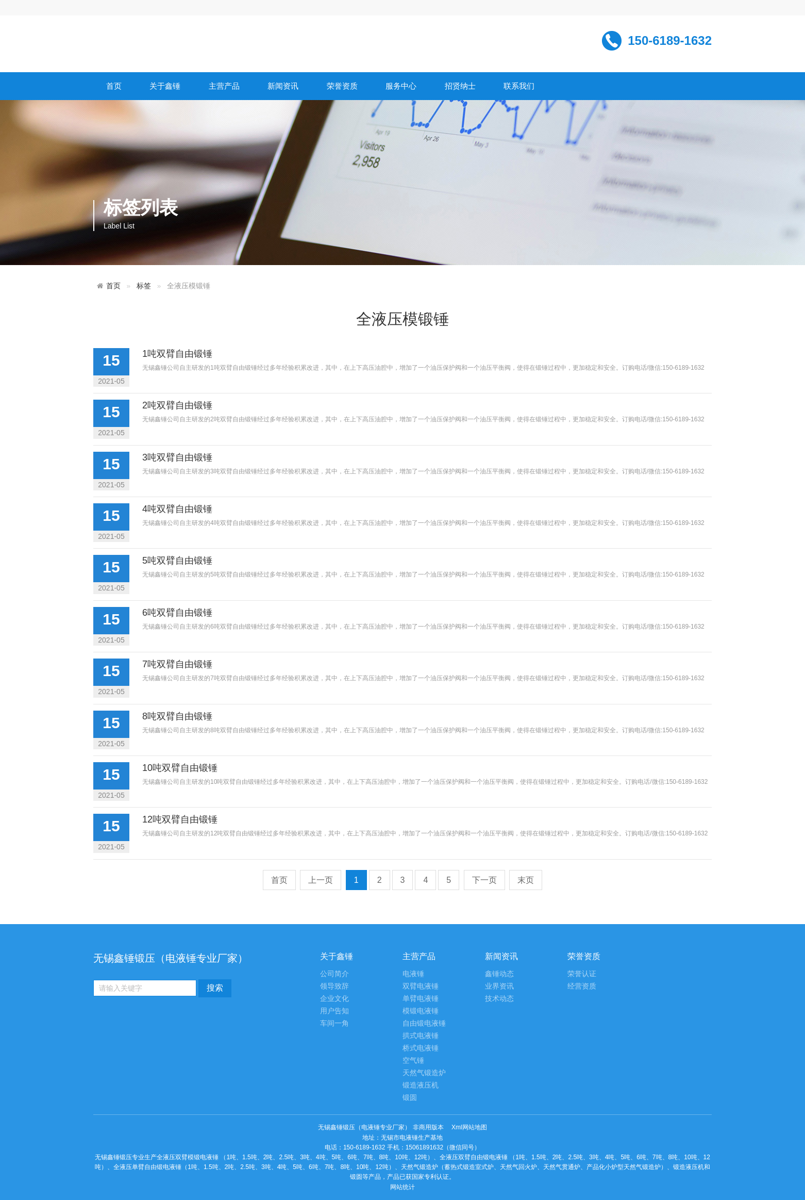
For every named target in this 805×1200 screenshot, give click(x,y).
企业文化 (334, 998)
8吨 (384, 1157)
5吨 (337, 1157)
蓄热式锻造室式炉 (469, 1167)
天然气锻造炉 (424, 1073)
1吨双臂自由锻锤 (177, 354)
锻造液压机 (420, 1085)
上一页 (320, 880)
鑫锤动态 (499, 974)
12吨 (420, 1157)
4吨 (321, 1157)
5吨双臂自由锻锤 (177, 560)
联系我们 (519, 85)
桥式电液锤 (420, 1048)
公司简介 (334, 974)
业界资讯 (499, 986)
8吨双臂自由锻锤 (177, 716)
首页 (114, 85)
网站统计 (402, 1187)
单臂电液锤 (420, 998)
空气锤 (413, 1060)
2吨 (268, 1157)
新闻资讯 (282, 85)
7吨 (368, 1157)
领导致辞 (334, 986)
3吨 (305, 1157)
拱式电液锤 (420, 1036)
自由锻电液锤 (424, 1023)
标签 (144, 286)
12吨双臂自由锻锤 (179, 819)
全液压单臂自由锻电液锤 (147, 1167)
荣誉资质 (342, 85)
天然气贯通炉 (561, 1167)
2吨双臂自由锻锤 (177, 405)
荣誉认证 (581, 974)
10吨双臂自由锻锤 (179, 768)
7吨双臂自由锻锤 (177, 664)
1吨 (231, 1157)
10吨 (401, 1157)
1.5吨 (249, 1157)
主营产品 (224, 85)
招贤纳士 (460, 85)
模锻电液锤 (420, 1011)
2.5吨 (286, 1157)
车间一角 (334, 1023)
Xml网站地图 (469, 1127)
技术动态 (499, 998)
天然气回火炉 (518, 1167)
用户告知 (334, 1011)
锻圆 (409, 1098)
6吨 (352, 1157)
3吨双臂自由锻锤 (177, 457)
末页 (525, 880)
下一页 (484, 880)
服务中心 (400, 85)
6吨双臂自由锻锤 (177, 612)
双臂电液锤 (420, 986)
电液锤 (413, 974)
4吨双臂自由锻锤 (177, 509)
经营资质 (581, 986)
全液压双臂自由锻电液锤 (474, 1157)
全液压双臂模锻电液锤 (188, 1157)
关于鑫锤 (164, 85)
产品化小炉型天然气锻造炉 (623, 1167)
